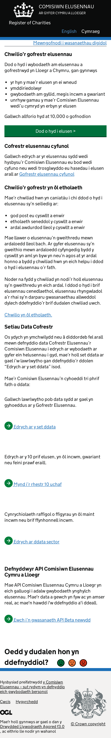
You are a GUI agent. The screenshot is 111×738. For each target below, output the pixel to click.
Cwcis (5, 701)
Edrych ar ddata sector (31, 542)
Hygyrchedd (27, 701)
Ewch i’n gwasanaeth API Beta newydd (47, 620)
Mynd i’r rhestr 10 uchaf (33, 484)
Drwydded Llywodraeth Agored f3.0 (32, 726)
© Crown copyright (88, 723)
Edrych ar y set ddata (30, 427)
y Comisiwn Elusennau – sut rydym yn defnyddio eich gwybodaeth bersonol (32, 686)
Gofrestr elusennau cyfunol (46, 174)
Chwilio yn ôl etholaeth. (28, 315)
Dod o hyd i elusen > (56, 131)
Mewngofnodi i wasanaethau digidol (70, 43)
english (69, 31)
